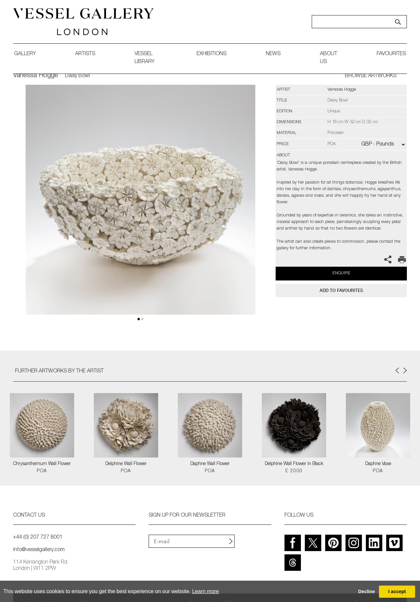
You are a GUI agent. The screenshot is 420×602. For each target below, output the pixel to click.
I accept (397, 591)
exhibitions (211, 54)
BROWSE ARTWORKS (370, 76)
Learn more (205, 591)
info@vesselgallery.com (39, 550)
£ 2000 (294, 471)
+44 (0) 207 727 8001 (37, 537)
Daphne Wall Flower (210, 464)
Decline (366, 591)
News (273, 54)
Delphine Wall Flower (126, 464)
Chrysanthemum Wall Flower (42, 464)
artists (85, 54)
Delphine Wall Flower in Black (294, 464)
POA (42, 471)
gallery (25, 54)
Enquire (341, 273)
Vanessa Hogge (35, 76)
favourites (391, 54)
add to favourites (341, 290)
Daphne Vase (378, 464)
